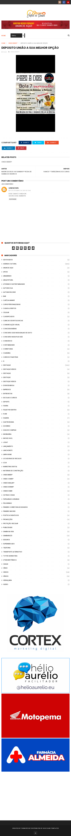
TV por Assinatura (10, 556)
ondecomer (7, 491)
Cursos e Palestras (10, 357)
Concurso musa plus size (13, 337)
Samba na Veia (8, 531)
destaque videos (9, 369)
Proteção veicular (10, 523)
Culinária (6, 353)
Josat (5, 442)
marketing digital (10, 467)
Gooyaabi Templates (51, 828)
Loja (5, 463)
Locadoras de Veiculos (12, 458)
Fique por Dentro (9, 410)
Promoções (7, 519)
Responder (12, 199)
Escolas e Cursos (10, 398)
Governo (6, 426)
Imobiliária (7, 434)
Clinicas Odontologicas (13, 321)
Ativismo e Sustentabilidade (14, 284)
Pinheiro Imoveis (9, 511)
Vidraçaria (7, 580)
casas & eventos (9, 308)
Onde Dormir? (8, 487)
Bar (4, 296)
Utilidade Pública (9, 560)
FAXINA (5, 406)
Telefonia (6, 548)
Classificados (8, 316)
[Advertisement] (35, 793)
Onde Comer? (8, 479)
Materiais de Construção (13, 471)
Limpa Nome (7, 454)
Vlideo (5, 584)
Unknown (14, 188)
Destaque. (7, 373)
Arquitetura (8, 280)
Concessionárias (10, 329)
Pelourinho (7, 503)
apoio (5, 272)
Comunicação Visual (11, 325)
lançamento (8, 446)
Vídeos (5, 576)
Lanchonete (7, 450)
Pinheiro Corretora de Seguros (15, 507)
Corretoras (8, 349)
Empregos (7, 389)
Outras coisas (9, 495)
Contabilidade (9, 345)
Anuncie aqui (8, 268)
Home (3, 36)
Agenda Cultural (9, 264)
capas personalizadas (11, 304)
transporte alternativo (12, 552)
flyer (5, 414)
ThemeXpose (25, 828)
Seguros (6, 540)
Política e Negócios (11, 515)
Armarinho (7, 276)
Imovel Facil (7, 438)
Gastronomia (8, 422)
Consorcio (7, 341)
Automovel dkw (9, 292)
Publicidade (7, 527)
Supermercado (9, 544)
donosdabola (8, 385)
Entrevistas (7, 394)
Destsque (7, 377)
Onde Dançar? (8, 483)
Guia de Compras (9, 430)
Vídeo (5, 568)
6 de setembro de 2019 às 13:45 (20, 190)
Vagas (5, 564)
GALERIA (6, 418)
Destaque (7, 365)
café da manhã (9, 300)
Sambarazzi (7, 536)
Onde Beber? (13, 43)
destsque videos (9, 381)
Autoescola (8, 288)
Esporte (6, 402)
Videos (5, 572)
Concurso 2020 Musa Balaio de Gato (17, 333)
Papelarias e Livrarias (11, 499)
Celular (6, 312)
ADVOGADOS (8, 260)
